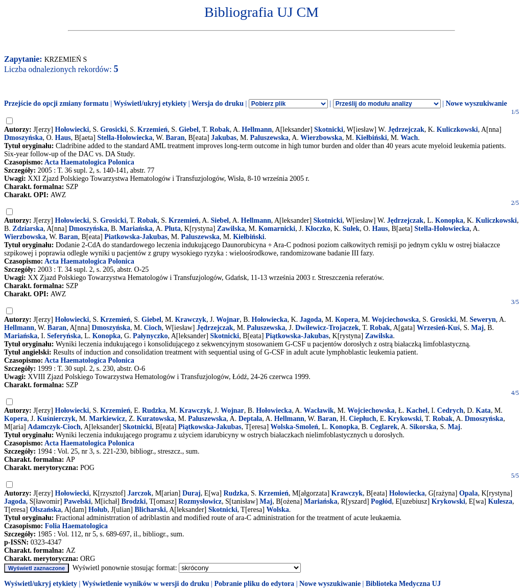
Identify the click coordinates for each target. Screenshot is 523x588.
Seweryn (482, 319)
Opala (468, 493)
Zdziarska (27, 228)
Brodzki (133, 501)
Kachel (416, 410)
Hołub (97, 509)
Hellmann (257, 129)
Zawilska (231, 228)
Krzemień (152, 129)
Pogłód (381, 501)
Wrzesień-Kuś (438, 328)
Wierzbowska (321, 138)
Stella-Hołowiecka (124, 138)
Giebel (189, 129)
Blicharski (150, 509)
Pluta (172, 228)
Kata (483, 410)
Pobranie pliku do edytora (254, 583)
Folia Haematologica (76, 526)
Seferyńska (64, 336)
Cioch (152, 328)
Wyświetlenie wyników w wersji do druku (145, 583)
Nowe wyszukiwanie (476, 103)
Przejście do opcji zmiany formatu (56, 103)
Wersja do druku (218, 103)
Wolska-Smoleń (294, 427)
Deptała (251, 418)
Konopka (449, 220)
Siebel (219, 220)
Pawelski (77, 501)
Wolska (277, 509)
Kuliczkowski (457, 129)
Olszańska (45, 509)
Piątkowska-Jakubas (297, 336)
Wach (409, 138)
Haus (63, 138)
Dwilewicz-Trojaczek (327, 328)
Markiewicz (107, 418)
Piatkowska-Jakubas (136, 237)
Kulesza (500, 501)
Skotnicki (328, 129)
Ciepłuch (362, 418)
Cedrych (450, 410)
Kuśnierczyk (56, 418)
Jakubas (223, 138)
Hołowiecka (270, 319)
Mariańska (135, 228)
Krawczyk (190, 319)
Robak (219, 129)
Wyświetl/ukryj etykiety (149, 103)
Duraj (191, 493)
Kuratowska (156, 418)
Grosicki (113, 129)
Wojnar (228, 319)
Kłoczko (317, 228)
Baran (174, 138)
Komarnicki (276, 228)
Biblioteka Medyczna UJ (403, 583)
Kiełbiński (371, 138)
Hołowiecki (72, 129)
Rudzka (154, 410)
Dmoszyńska (23, 138)
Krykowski (404, 418)
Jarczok (139, 493)
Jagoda (311, 319)
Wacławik (318, 410)
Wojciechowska (395, 319)
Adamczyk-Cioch (54, 427)
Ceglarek (383, 427)
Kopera (346, 319)
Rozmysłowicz (200, 501)
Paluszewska (269, 138)
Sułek (351, 228)
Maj (477, 328)
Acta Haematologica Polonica (89, 162)
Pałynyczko (150, 336)
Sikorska (423, 427)
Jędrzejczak (406, 129)
